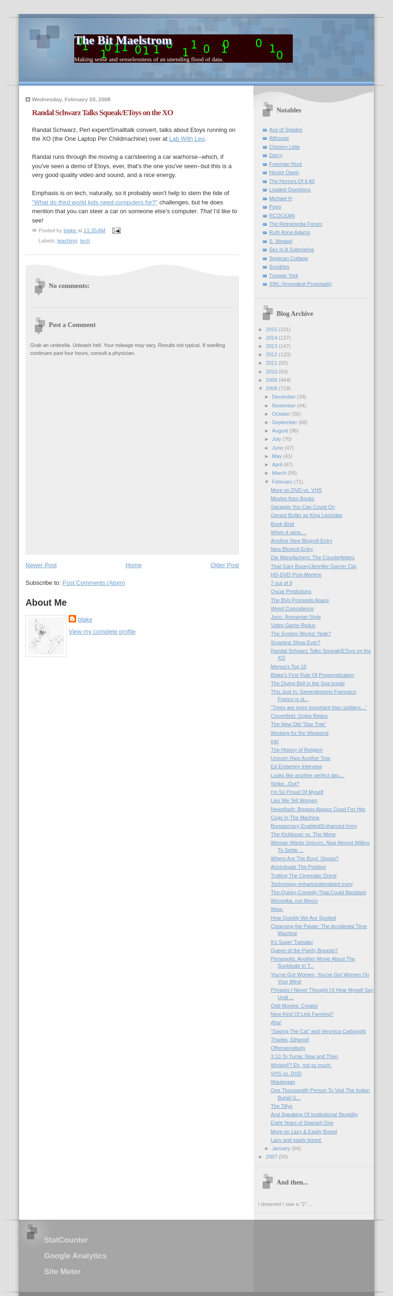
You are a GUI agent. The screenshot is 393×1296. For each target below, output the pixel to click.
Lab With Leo (187, 138)
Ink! (275, 741)
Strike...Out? (285, 783)
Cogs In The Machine (295, 817)
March (280, 473)
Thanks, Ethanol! (290, 1039)
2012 (272, 354)
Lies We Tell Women (294, 800)
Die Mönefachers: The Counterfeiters (313, 557)
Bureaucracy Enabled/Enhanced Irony (314, 826)
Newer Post (41, 565)
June (278, 448)
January (281, 1148)
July (277, 439)
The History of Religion (297, 750)
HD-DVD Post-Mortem (296, 574)
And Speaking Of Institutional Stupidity (314, 1114)
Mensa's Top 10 (289, 666)
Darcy (276, 155)
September (285, 422)
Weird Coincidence (292, 608)
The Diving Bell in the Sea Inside (308, 683)
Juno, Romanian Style (296, 617)
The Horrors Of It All (292, 181)
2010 (272, 371)
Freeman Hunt (285, 164)
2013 (272, 346)
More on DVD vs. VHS (296, 490)
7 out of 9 (281, 583)
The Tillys (282, 1106)
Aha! (276, 1022)
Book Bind (282, 524)
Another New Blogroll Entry (302, 540)
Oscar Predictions (291, 591)
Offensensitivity (288, 1048)
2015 (272, 329)
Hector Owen (284, 172)
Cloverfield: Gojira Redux (299, 716)
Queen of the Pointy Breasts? (304, 950)
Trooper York (283, 275)
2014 (272, 337)
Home (134, 565)
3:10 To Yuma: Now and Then (304, 1056)
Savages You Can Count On (303, 507)
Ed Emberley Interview (296, 766)
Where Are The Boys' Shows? (305, 858)
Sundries (279, 266)
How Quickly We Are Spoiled (303, 918)
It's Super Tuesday (292, 942)
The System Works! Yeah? (301, 633)
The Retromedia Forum (295, 224)
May (277, 456)
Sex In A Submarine (291, 249)
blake (85, 619)
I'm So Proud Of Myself (297, 792)
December (284, 396)
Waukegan (283, 1082)
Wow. (277, 909)
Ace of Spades (286, 129)
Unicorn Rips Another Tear (301, 758)
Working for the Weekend (300, 733)
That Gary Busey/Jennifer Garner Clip (314, 566)
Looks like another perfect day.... (308, 775)
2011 (272, 363)
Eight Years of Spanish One (302, 1123)
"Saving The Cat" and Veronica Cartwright (318, 1031)
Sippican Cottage (288, 258)
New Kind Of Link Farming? (302, 1014)
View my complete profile (102, 631)
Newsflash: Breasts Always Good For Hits (318, 809)
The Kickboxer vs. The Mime (303, 834)
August (280, 430)
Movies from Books (293, 498)
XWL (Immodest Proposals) (300, 284)
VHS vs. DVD (286, 1073)
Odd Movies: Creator (294, 1005)
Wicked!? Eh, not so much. (301, 1065)
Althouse (279, 138)
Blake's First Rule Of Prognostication (312, 675)
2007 (272, 1156)
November (284, 405)
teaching (67, 240)
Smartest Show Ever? (296, 642)
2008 (272, 388)
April (277, 464)
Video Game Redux (293, 625)
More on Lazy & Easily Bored (304, 1131)
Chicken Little (284, 147)
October (281, 414)
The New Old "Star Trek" (299, 724)
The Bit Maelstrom (123, 40)
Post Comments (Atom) (94, 582)
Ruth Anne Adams (289, 232)
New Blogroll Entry (292, 549)
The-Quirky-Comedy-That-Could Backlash (319, 892)
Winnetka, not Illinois (294, 900)
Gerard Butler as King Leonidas (306, 515)
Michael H (280, 198)
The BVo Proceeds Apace (300, 600)
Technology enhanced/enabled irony (312, 884)
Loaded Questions (290, 189)
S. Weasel (280, 241)
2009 (272, 380)
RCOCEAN (282, 215)
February (283, 481)
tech (85, 240)
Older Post (225, 565)
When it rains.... (289, 532)
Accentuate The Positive (298, 867)
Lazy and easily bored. (296, 1140)
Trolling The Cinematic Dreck (304, 875)
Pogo (275, 206)
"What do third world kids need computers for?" (95, 202)
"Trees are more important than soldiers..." (319, 707)
